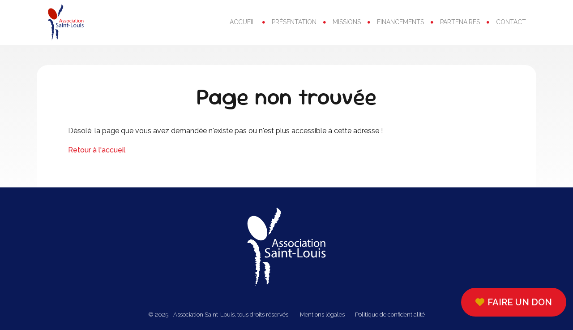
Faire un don (513, 302)
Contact (511, 22)
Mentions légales (322, 314)
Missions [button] (347, 22)
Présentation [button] (294, 22)
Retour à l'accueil (96, 150)
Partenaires (460, 22)
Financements (400, 22)
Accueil (243, 22)
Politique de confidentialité (390, 314)
